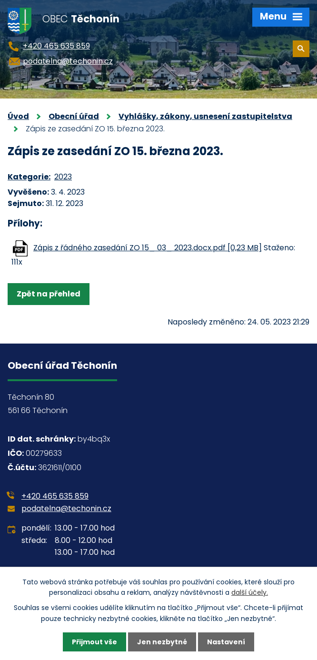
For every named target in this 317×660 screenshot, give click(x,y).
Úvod (18, 116)
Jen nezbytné (162, 642)
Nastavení (226, 642)
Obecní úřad (74, 116)
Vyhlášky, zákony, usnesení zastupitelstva (205, 116)
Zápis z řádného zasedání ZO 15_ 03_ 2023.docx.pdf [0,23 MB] (147, 247)
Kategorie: (29, 176)
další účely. (249, 592)
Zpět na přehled (48, 293)
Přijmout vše (94, 642)
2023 (63, 176)
